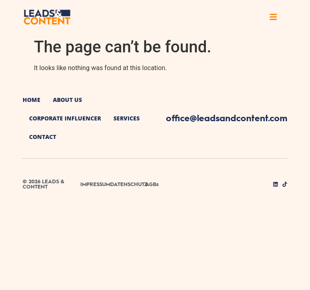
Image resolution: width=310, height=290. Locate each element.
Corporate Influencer (65, 118)
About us (67, 100)
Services (126, 118)
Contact (42, 137)
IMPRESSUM (95, 184)
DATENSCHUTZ (128, 184)
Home (31, 100)
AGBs (152, 184)
